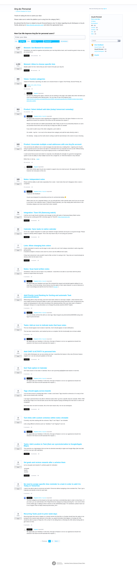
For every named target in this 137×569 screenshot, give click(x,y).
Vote (18, 52)
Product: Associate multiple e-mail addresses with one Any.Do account (52, 144)
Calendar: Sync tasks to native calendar (40, 229)
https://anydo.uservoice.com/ (34, 25)
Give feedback (99, 45)
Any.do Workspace (99, 51)
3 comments (34, 237)
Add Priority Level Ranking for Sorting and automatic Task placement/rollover (47, 296)
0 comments (26, 276)
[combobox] (105, 40)
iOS (92, 31)
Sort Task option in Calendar (35, 368)
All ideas (93, 21)
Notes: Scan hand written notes (36, 269)
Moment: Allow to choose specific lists (39, 64)
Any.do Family (98, 47)
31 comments (27, 111)
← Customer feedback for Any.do (22, 11)
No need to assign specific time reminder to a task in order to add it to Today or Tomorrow (52, 485)
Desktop (93, 29)
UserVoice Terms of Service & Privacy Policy (74, 563)
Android (93, 27)
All (39, 55)
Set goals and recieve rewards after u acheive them (44, 462)
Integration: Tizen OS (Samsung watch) (40, 213)
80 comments (34, 70)
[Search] (119, 40)
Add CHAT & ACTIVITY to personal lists (40, 351)
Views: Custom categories (34, 79)
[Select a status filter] (52, 41)
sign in (105, 8)
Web (92, 34)
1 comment (33, 260)
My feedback (64, 41)
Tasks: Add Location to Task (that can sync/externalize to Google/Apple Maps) (53, 445)
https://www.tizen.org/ (64, 217)
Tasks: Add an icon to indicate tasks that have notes (45, 325)
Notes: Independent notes (34, 179)
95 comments (27, 88)
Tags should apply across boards (37, 391)
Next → (57, 541)
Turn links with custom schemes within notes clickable (46, 418)
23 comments (27, 187)
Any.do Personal (99, 49)
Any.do (55, 287)
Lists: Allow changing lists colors (37, 246)
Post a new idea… (96, 19)
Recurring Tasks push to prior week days (40, 514)
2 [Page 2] (52, 541)
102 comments (34, 55)
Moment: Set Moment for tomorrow (38, 48)
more (38, 159)
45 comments (27, 162)
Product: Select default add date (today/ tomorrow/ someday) (48, 109)
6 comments (34, 220)
